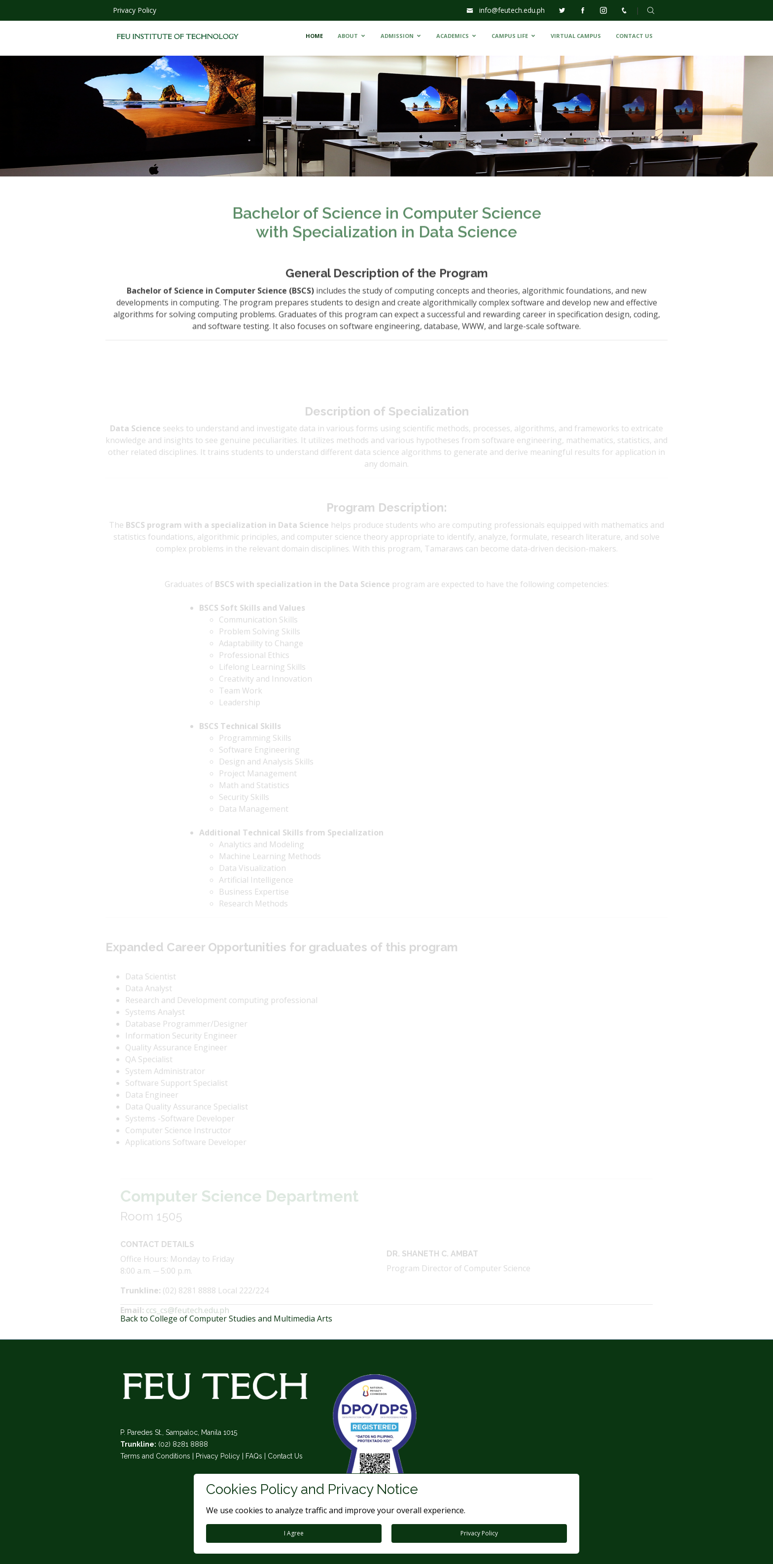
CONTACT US (634, 35)
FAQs (254, 1456)
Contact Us (285, 1456)
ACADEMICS (452, 35)
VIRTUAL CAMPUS (576, 35)
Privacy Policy (134, 10)
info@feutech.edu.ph (512, 10)
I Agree (294, 1533)
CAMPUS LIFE (510, 35)
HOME (314, 35)
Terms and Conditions (155, 1456)
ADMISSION (397, 35)
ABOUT (348, 35)
